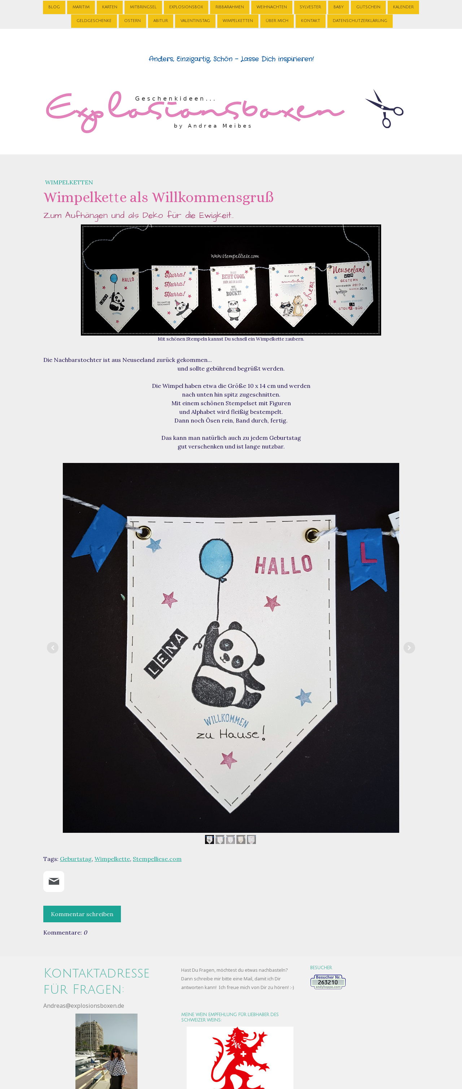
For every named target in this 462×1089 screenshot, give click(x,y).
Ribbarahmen (229, 6)
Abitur (160, 20)
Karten (109, 6)
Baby (339, 6)
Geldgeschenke (94, 20)
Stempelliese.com (157, 858)
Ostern (132, 20)
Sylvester (310, 6)
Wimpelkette (112, 858)
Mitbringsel (143, 6)
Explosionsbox (186, 6)
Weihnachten (272, 6)
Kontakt (310, 20)
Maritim (81, 6)
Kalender (403, 6)
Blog (54, 6)
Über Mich (277, 20)
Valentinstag (195, 20)
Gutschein (368, 6)
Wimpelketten (238, 20)
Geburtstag (76, 858)
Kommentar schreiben (82, 914)
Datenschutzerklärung (360, 20)
